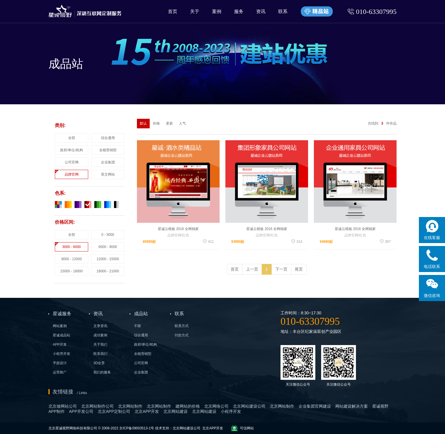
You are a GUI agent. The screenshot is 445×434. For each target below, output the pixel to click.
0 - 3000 (107, 235)
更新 (169, 123)
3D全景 (99, 363)
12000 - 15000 (108, 259)
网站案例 (60, 326)
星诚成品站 (61, 335)
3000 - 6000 (71, 247)
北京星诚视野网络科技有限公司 (73, 428)
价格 (156, 123)
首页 (172, 11)
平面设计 (60, 363)
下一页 (281, 269)
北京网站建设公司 (186, 428)
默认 (143, 123)
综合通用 (108, 138)
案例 (216, 11)
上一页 (252, 269)
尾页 (299, 269)
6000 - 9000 (107, 247)
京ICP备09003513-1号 (136, 428)
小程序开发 (61, 354)
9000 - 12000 (71, 259)
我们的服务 (102, 372)
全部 (71, 138)
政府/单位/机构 (71, 150)
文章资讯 (100, 326)
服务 (238, 11)
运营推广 (60, 372)
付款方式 (182, 335)
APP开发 (60, 344)
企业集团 (108, 162)
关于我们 (100, 344)
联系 (282, 11)
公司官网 (72, 162)
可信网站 (247, 428)
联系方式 (182, 326)
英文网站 (108, 174)
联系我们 (100, 354)
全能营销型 (108, 150)
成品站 (141, 313)
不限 (137, 326)
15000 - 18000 (71, 271)
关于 (194, 11)
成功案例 (100, 335)
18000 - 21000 (108, 271)
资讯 (260, 11)
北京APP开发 (212, 428)
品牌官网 (72, 174)
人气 (182, 123)
